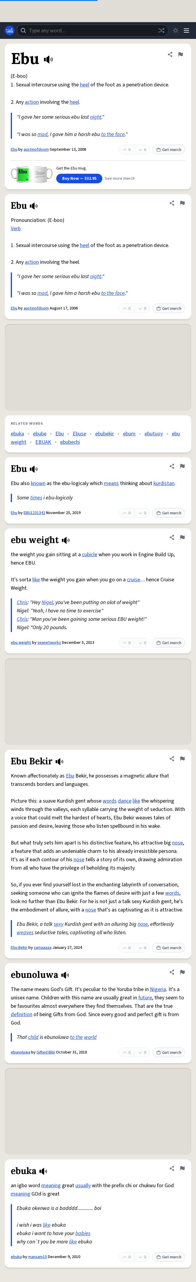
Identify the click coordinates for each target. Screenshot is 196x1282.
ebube (39, 434)
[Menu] (186, 30)
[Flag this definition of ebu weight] (182, 537)
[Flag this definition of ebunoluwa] (182, 972)
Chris (22, 602)
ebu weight (21, 643)
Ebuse (79, 434)
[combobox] (92, 30)
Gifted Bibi (46, 1052)
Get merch (168, 150)
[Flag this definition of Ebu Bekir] (182, 758)
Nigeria (158, 989)
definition (21, 1014)
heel (84, 85)
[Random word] (161, 30)
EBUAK (43, 442)
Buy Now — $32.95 (79, 179)
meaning (51, 1185)
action (32, 102)
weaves (25, 932)
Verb (16, 228)
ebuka (17, 434)
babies (82, 1233)
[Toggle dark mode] (175, 30)
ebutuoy (154, 434)
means (111, 483)
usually (83, 1185)
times (36, 497)
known (38, 483)
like (36, 579)
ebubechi (70, 442)
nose (177, 843)
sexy (58, 924)
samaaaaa (42, 948)
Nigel (47, 602)
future (145, 997)
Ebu (14, 150)
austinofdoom (36, 150)
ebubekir (104, 434)
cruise (133, 579)
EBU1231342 (34, 513)
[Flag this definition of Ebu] (180, 54)
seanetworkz (49, 643)
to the (76, 1037)
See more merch (120, 179)
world (90, 1037)
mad (42, 134)
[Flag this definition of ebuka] (182, 1168)
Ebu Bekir (19, 948)
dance (124, 801)
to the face (113, 134)
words (110, 801)
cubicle (89, 554)
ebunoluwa (20, 1052)
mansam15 (37, 1257)
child (33, 1037)
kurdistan (164, 483)
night (95, 117)
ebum (129, 434)
